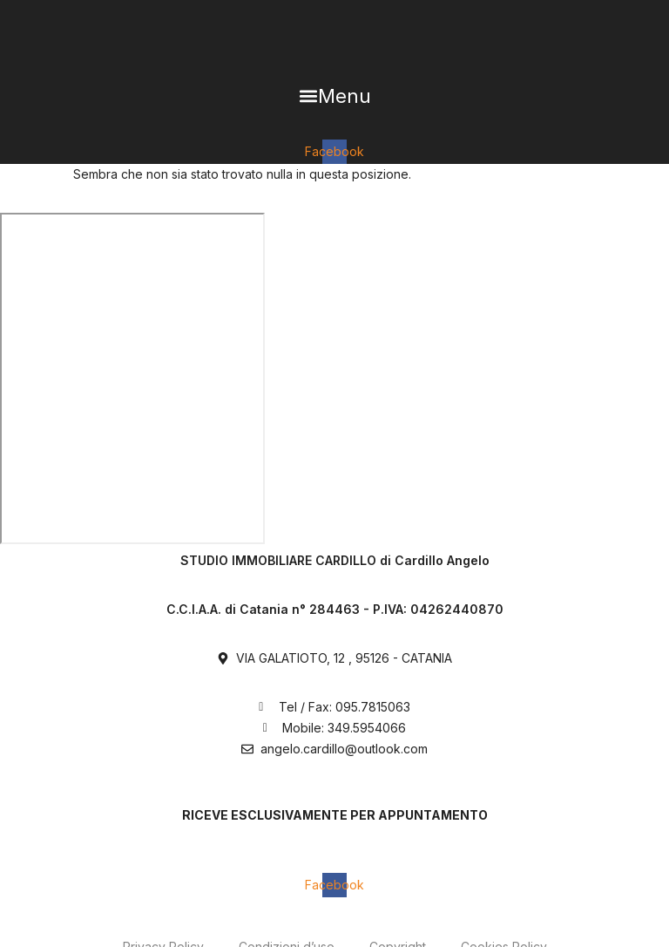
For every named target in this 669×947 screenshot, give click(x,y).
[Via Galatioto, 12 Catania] (132, 378)
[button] (334, 96)
